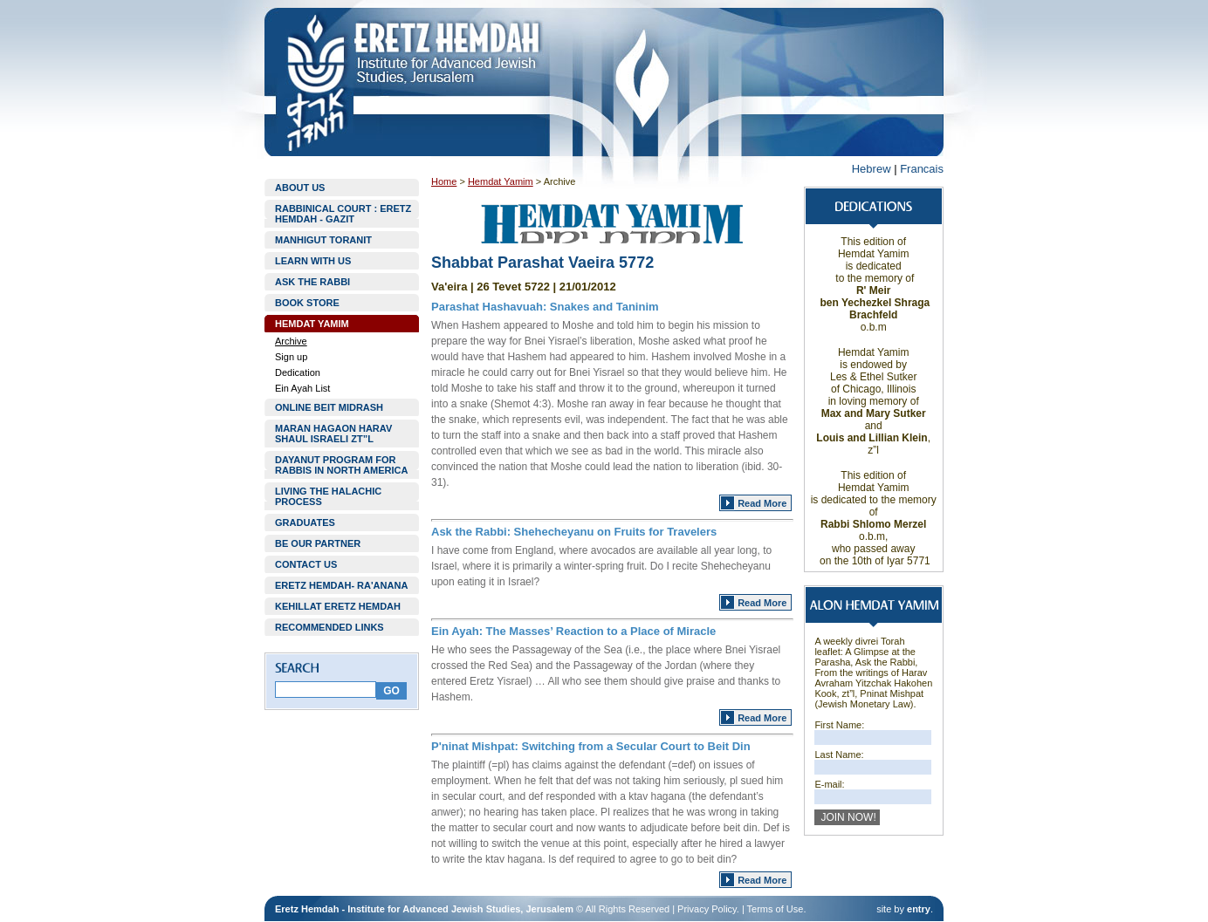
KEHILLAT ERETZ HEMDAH (338, 606)
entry (918, 909)
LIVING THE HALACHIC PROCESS (328, 496)
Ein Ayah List (302, 388)
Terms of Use (775, 909)
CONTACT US (306, 564)
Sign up (291, 357)
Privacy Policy (707, 909)
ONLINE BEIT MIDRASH (329, 407)
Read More (762, 503)
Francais (922, 168)
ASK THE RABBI (312, 282)
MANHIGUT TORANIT (323, 240)
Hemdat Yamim (500, 181)
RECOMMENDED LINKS (329, 627)
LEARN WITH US (313, 261)
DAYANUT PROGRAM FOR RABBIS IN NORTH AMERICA (341, 464)
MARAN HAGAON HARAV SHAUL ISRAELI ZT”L (333, 433)
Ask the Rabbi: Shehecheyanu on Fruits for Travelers (574, 531)
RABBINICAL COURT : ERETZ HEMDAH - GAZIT (343, 213)
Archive (291, 341)
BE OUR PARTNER (317, 543)
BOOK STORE (307, 302)
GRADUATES (305, 522)
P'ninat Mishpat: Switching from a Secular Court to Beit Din (591, 746)
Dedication (297, 372)
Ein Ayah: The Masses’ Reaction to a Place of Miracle (573, 631)
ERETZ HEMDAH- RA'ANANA (341, 585)
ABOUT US (300, 187)
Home (443, 181)
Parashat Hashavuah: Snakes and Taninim (545, 306)
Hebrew (871, 168)
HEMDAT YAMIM (312, 323)
